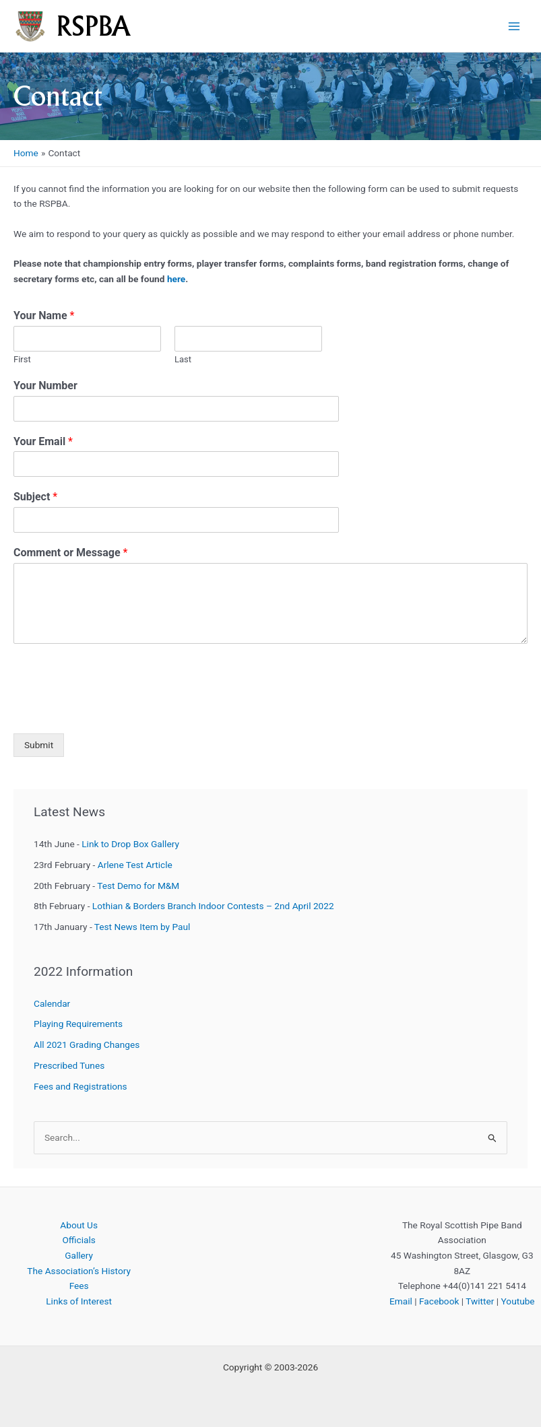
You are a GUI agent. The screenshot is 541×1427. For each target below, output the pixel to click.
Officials (78, 1239)
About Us (79, 1225)
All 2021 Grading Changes (86, 1044)
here (176, 278)
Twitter (480, 1301)
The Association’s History (79, 1270)
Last (182, 359)
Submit (38, 744)
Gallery (79, 1255)
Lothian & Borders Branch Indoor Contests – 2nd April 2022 (213, 905)
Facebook (439, 1301)
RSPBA (93, 26)
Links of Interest (79, 1301)
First (22, 359)
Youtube (518, 1301)
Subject (35, 496)
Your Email (43, 441)
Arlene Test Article (135, 864)
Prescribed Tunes (69, 1065)
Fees (79, 1285)
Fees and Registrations (80, 1086)
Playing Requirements (78, 1023)
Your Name (43, 315)
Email (400, 1301)
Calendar (52, 1003)
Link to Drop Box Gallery (130, 843)
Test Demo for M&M (138, 885)
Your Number (45, 385)
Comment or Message (70, 552)
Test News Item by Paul (142, 926)
